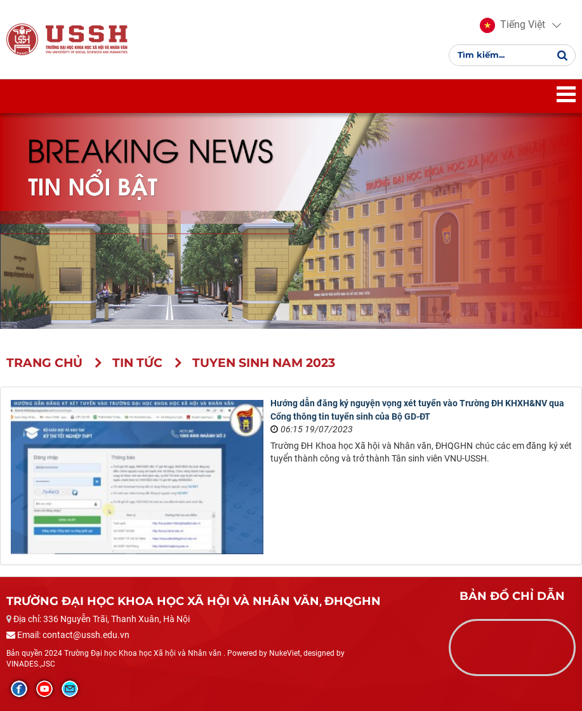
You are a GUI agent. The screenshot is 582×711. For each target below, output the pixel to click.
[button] (512, 25)
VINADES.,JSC (30, 664)
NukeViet (284, 653)
